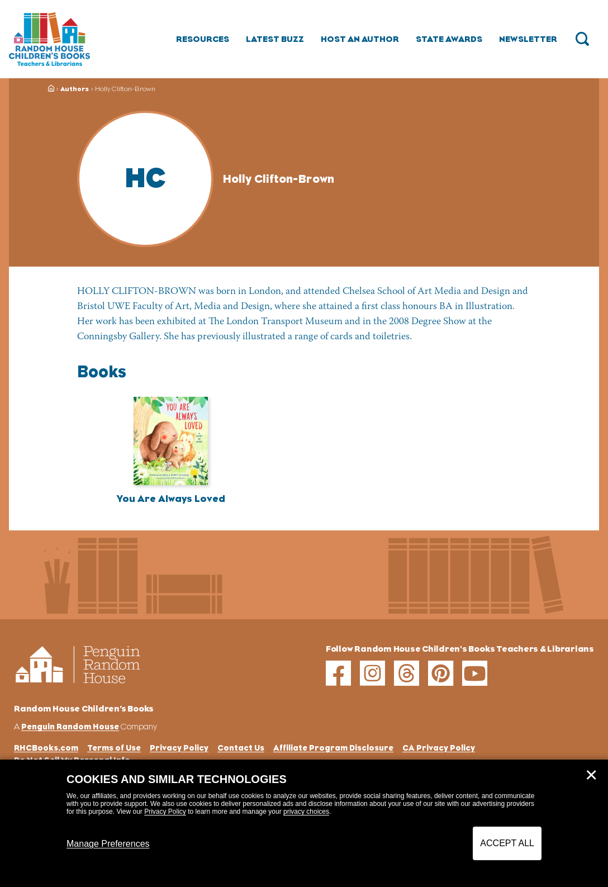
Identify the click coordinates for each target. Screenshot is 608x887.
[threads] (406, 673)
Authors (74, 89)
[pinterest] (440, 673)
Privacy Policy (165, 811)
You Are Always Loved (171, 498)
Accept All (507, 843)
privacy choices (306, 811)
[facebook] (338, 673)
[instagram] (372, 673)
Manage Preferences (108, 843)
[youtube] (474, 673)
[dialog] (304, 823)
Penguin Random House (70, 726)
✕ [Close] (591, 775)
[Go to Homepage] (49, 39)
